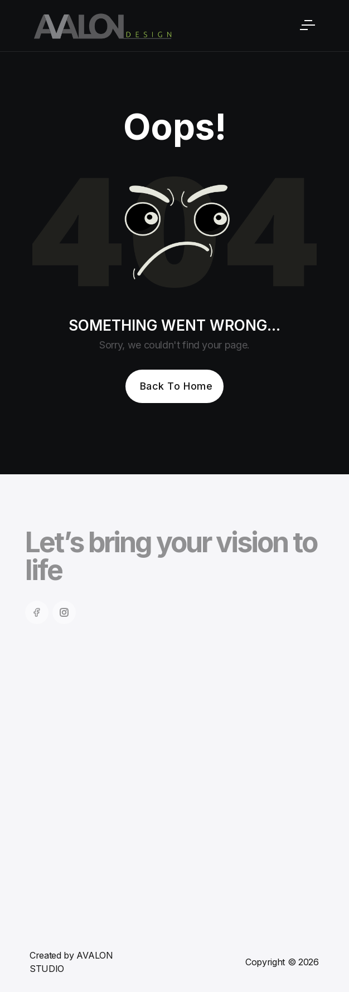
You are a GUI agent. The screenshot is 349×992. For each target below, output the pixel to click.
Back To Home (176, 386)
